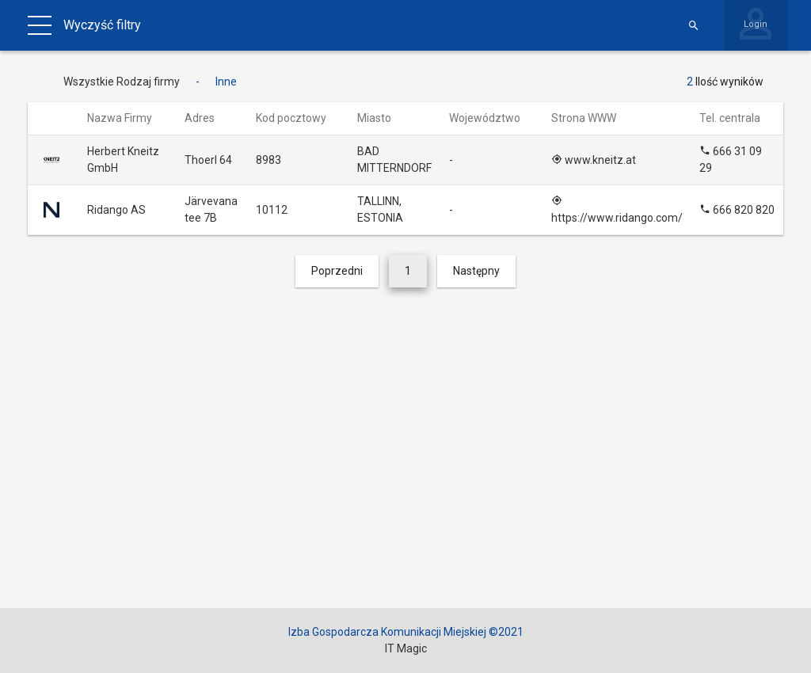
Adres (207, 118)
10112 (271, 209)
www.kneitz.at (593, 160)
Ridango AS (116, 209)
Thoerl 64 (208, 160)
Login (755, 24)
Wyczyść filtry (102, 24)
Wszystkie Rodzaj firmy (121, 81)
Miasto (381, 118)
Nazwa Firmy (127, 118)
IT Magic (406, 648)
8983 (268, 160)
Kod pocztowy (298, 118)
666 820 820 (737, 209)
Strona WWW (591, 118)
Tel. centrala (737, 118)
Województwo (492, 118)
